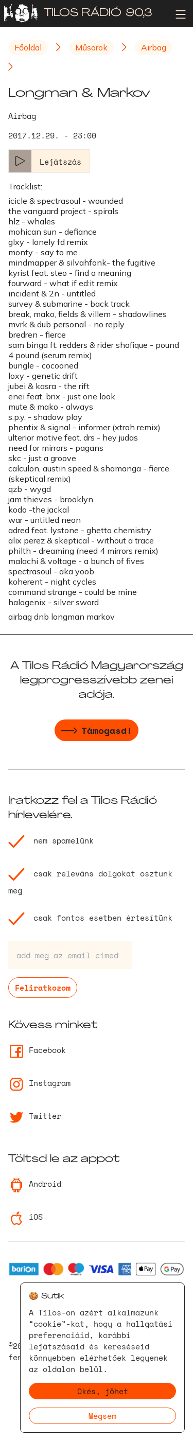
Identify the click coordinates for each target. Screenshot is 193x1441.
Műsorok (91, 47)
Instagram (39, 1082)
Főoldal (28, 47)
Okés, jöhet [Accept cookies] (102, 1391)
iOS (25, 1216)
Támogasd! (96, 732)
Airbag (153, 47)
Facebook (37, 1050)
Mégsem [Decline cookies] (102, 1415)
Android (34, 1183)
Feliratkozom (43, 987)
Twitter (34, 1115)
